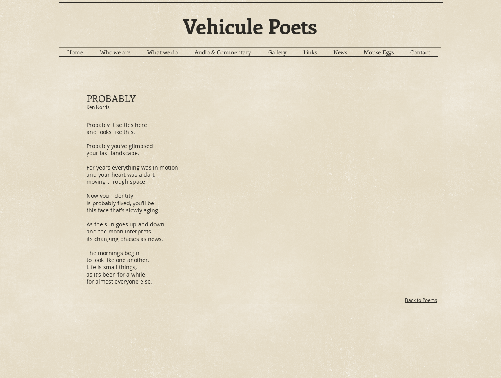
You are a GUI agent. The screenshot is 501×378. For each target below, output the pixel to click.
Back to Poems (421, 300)
